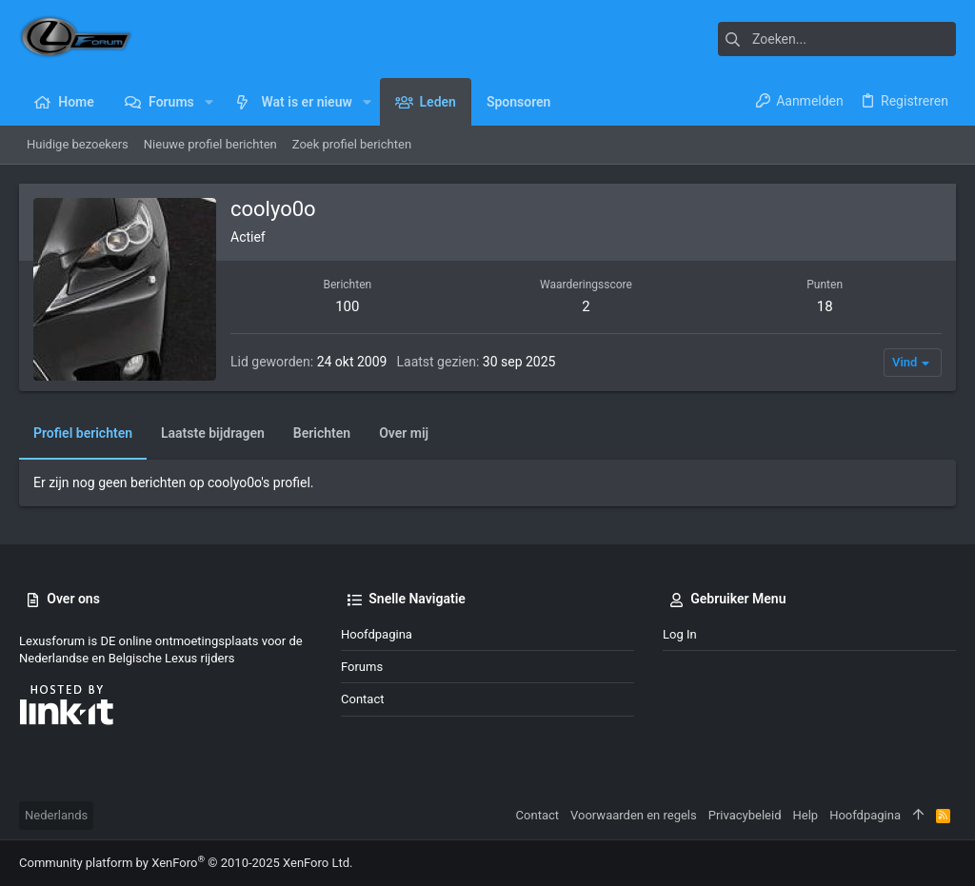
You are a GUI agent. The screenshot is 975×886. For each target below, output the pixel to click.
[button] (209, 102)
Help (806, 815)
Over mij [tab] (403, 433)
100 (347, 306)
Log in (680, 634)
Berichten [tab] (321, 433)
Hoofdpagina (376, 634)
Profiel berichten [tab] (82, 433)
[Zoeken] (837, 39)
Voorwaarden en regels (633, 815)
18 (825, 306)
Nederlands (56, 815)
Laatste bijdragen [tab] (213, 433)
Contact (362, 699)
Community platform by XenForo (185, 863)
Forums (362, 667)
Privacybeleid (745, 815)
